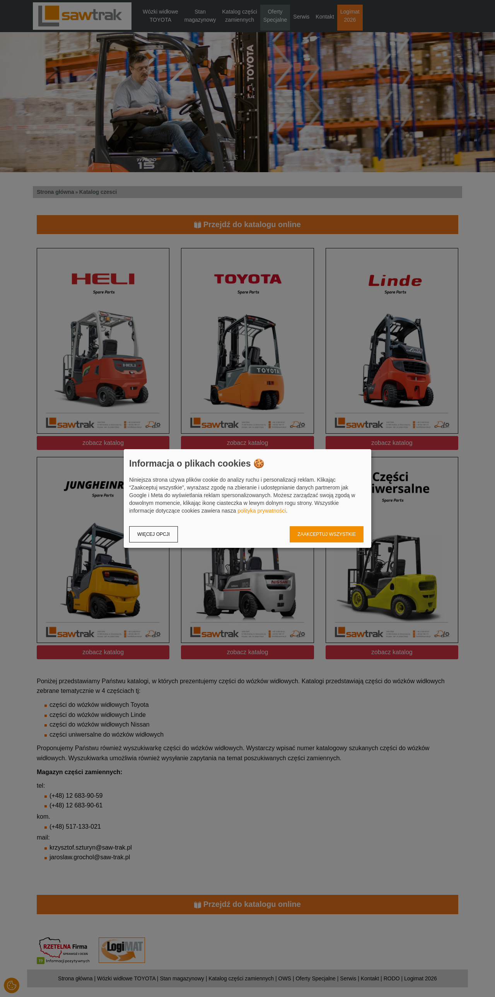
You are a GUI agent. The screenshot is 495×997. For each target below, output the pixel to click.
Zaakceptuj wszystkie (326, 534)
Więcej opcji (153, 534)
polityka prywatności (261, 511)
